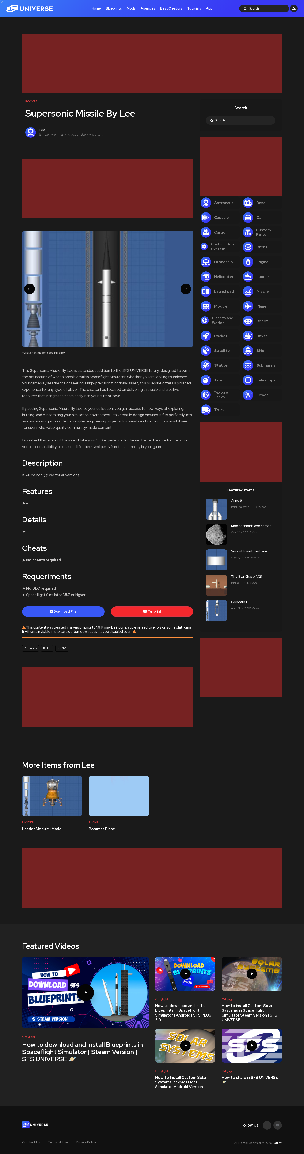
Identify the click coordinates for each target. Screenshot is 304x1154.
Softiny (277, 1143)
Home (96, 8)
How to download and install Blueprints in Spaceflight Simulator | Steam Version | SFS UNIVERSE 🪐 (82, 1051)
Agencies (148, 8)
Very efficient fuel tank (249, 551)
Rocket (47, 648)
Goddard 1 (239, 602)
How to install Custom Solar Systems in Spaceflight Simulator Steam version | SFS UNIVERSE (249, 1012)
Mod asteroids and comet (251, 526)
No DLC (62, 648)
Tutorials (194, 8)
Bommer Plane (102, 828)
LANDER (28, 822)
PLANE (93, 822)
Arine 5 (236, 500)
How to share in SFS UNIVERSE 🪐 (250, 1080)
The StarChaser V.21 (246, 576)
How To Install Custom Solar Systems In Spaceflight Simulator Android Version (181, 1082)
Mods (131, 8)
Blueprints (114, 8)
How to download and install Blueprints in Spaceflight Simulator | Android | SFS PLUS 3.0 (183, 1012)
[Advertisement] (149, 63)
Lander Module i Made (41, 828)
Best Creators (171, 8)
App (209, 8)
